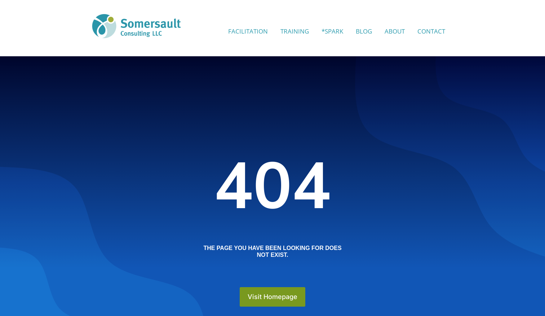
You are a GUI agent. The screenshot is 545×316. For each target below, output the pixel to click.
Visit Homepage (272, 296)
